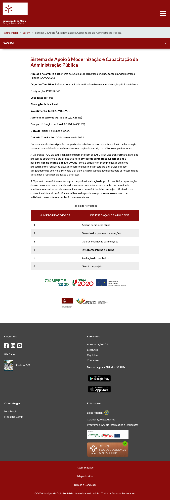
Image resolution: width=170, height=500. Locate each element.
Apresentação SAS (97, 344)
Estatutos (92, 349)
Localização (10, 411)
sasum (26, 32)
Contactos (93, 360)
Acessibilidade (85, 467)
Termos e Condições (85, 484)
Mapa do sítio (85, 476)
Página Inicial (10, 32)
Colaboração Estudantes (101, 419)
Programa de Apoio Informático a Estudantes (112, 424)
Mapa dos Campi (13, 416)
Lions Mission (98, 412)
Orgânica (92, 354)
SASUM (85, 43)
